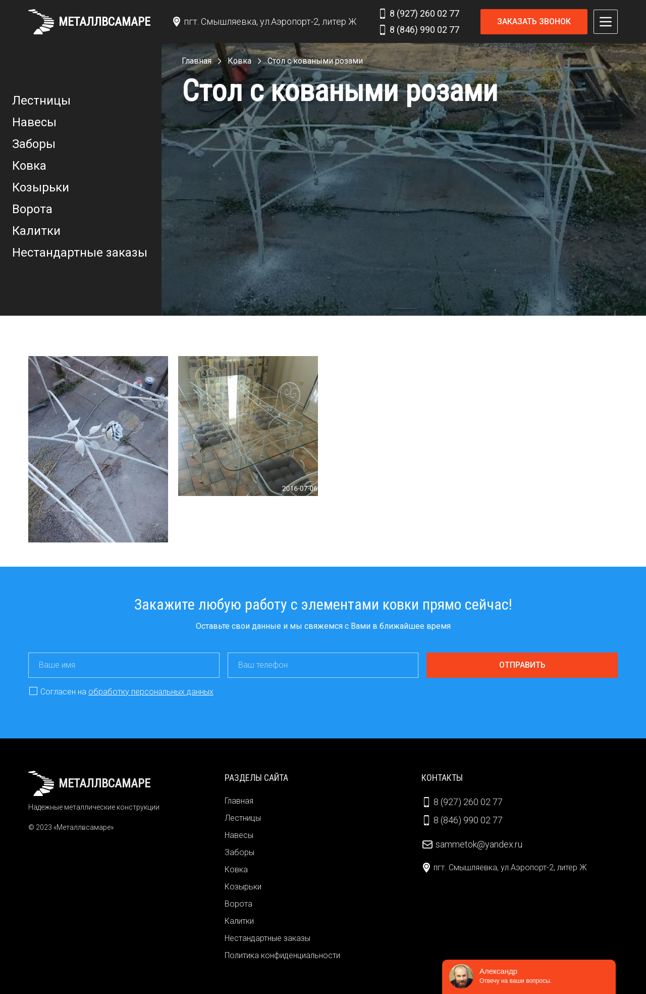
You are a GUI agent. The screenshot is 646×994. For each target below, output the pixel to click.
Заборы (34, 144)
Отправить (522, 665)
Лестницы (41, 100)
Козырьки (40, 187)
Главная (239, 801)
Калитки (36, 231)
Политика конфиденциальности (282, 955)
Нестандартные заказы (79, 252)
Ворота (32, 209)
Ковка (29, 166)
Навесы (34, 122)
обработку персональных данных (150, 692)
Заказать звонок (534, 21)
